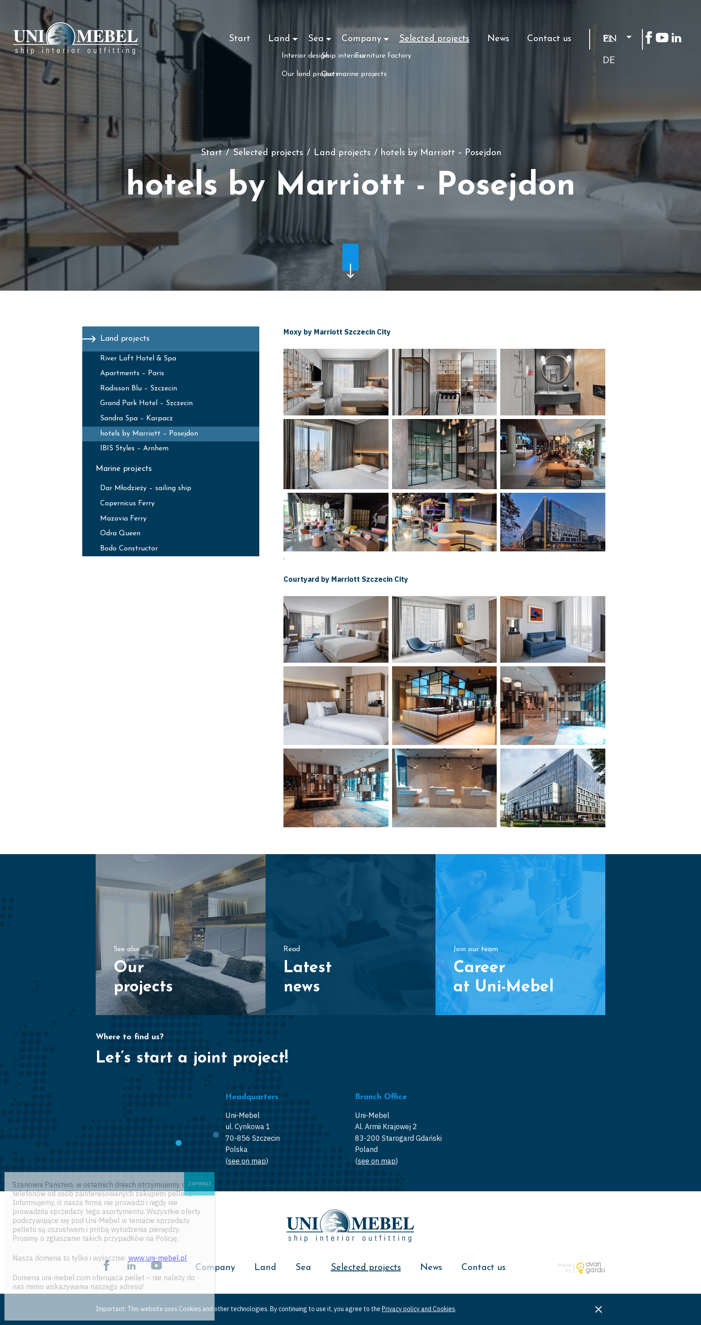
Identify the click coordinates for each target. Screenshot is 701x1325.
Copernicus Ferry (127, 503)
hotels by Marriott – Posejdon (149, 433)
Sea (316, 38)
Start (239, 38)
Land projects (342, 152)
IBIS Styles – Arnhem (134, 448)
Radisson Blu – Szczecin (138, 388)
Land (279, 38)
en (610, 39)
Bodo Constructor (129, 548)
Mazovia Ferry (123, 518)
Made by (564, 1268)
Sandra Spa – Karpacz (136, 418)
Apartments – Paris (132, 373)
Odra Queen (120, 533)
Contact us (549, 38)
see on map (247, 1160)
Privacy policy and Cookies (418, 1309)
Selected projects (434, 38)
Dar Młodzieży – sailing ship (145, 488)
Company (361, 38)
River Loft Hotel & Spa (138, 358)
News (498, 38)
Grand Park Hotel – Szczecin (146, 403)
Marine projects (124, 469)
